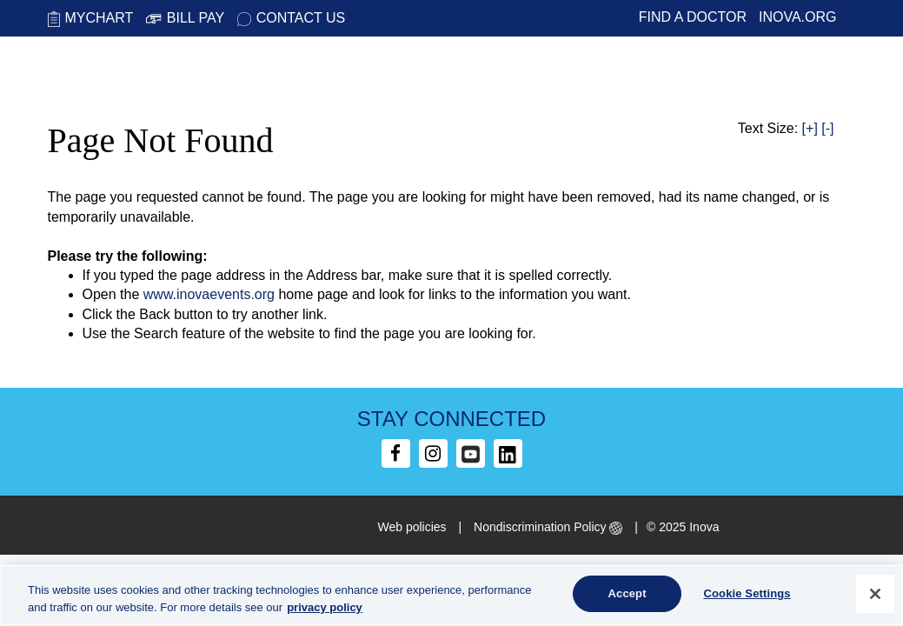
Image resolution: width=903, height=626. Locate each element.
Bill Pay (185, 17)
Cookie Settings (746, 593)
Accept (627, 593)
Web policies (412, 527)
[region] (451, 595)
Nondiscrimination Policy (548, 527)
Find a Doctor (693, 17)
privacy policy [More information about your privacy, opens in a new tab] (324, 607)
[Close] (875, 594)
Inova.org (798, 17)
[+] (810, 128)
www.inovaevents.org (209, 294)
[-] (827, 128)
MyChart (91, 17)
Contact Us (291, 17)
